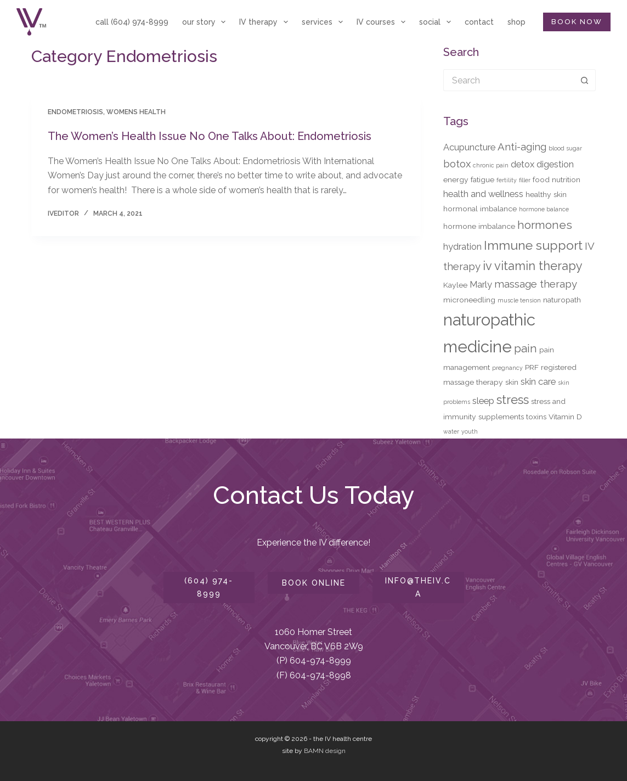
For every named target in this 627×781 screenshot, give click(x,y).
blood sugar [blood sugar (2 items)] (565, 148)
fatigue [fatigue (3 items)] (482, 179)
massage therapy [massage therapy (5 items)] (535, 284)
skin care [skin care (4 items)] (538, 381)
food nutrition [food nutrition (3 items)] (556, 179)
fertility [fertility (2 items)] (506, 180)
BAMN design (325, 751)
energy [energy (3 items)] (455, 179)
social (437, 22)
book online (314, 582)
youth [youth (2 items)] (469, 431)
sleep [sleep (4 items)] (483, 400)
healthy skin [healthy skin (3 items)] (546, 194)
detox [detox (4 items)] (522, 164)
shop (516, 22)
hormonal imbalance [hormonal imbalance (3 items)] (480, 208)
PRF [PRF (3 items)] (532, 367)
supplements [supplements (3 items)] (501, 416)
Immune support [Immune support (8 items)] (533, 245)
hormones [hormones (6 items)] (544, 225)
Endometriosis (75, 112)
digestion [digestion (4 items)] (555, 164)
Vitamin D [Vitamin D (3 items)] (565, 416)
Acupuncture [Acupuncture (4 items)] (469, 147)
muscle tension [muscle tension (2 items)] (519, 300)
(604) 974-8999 (208, 587)
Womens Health (136, 112)
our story (206, 22)
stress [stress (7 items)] (512, 399)
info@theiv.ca (418, 587)
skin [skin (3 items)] (511, 382)
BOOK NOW (576, 22)
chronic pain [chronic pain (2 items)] (491, 165)
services (324, 22)
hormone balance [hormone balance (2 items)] (544, 209)
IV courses (383, 22)
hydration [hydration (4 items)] (462, 246)
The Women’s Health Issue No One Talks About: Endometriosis (209, 136)
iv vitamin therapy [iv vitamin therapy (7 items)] (533, 266)
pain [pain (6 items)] (525, 348)
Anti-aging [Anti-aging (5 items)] (522, 147)
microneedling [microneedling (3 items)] (469, 299)
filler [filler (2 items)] (524, 180)
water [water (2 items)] (451, 431)
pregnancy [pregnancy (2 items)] (507, 367)
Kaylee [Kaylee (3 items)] (455, 284)
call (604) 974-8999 (131, 22)
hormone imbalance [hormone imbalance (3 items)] (479, 226)
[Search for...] (508, 80)
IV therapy (265, 22)
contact (479, 22)
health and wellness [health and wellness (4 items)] (483, 193)
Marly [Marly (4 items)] (481, 284)
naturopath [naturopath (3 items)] (562, 299)
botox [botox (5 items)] (457, 164)
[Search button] (585, 80)
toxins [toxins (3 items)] (536, 416)
